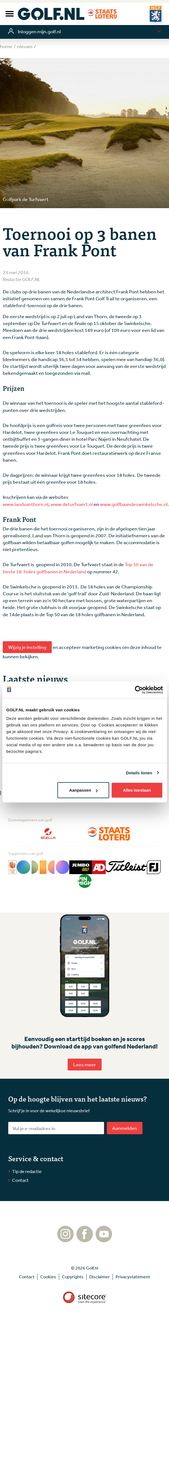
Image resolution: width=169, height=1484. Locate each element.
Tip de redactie (27, 1171)
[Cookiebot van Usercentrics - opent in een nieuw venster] (139, 689)
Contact (20, 1180)
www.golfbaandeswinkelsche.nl (134, 504)
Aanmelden (124, 1128)
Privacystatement (133, 1276)
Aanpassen (83, 790)
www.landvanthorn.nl (25, 504)
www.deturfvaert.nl (72, 504)
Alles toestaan (137, 790)
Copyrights (73, 1276)
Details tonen (139, 772)
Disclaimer (99, 1276)
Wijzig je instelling (27, 647)
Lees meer (84, 1064)
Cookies (48, 1276)
